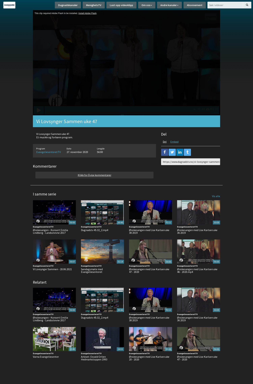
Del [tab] (165, 141)
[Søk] (247, 5)
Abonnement (194, 5)
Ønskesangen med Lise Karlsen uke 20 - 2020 (149, 358)
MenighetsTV (93, 5)
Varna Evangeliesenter (46, 356)
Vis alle (216, 196)
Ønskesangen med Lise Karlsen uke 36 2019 (197, 231)
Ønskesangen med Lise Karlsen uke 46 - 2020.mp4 (197, 270)
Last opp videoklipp (121, 5)
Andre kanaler (169, 5)
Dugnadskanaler (68, 5)
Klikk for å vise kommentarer (94, 175)
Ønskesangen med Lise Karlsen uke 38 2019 (149, 231)
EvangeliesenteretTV (48, 152)
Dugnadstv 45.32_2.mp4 (94, 230)
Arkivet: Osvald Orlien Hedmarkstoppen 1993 (94, 358)
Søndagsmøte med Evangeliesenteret (92, 270)
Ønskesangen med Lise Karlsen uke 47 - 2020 (149, 270)
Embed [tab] (174, 141)
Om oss (147, 5)
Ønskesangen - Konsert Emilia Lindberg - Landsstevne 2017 (50, 231)
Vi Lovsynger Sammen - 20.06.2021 (52, 269)
